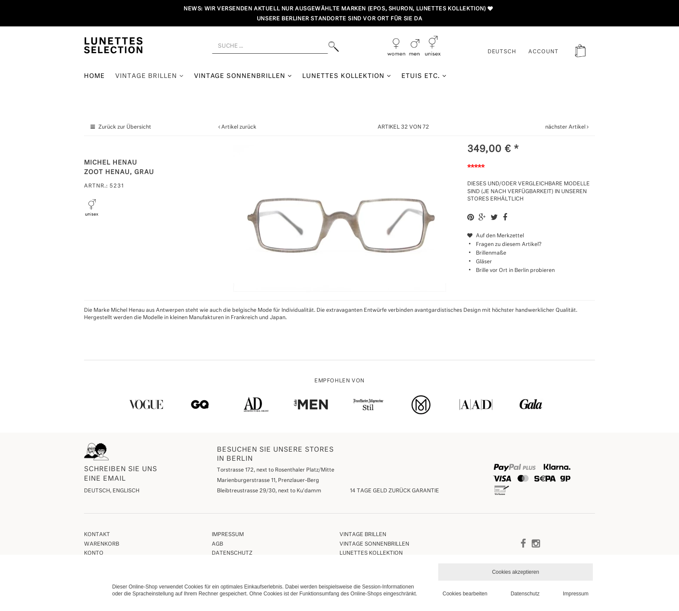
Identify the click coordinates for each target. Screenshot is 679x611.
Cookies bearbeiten (465, 594)
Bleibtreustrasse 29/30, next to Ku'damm (269, 491)
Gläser (484, 262)
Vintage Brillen (149, 76)
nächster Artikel (566, 127)
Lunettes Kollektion (346, 76)
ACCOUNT (543, 52)
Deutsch (502, 52)
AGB (217, 544)
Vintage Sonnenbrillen (243, 76)
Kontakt (97, 534)
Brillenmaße (491, 253)
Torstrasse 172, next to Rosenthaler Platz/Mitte (275, 470)
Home (94, 76)
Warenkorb (101, 544)
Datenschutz (232, 553)
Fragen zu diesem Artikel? (504, 244)
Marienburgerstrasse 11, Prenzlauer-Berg (268, 480)
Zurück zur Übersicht (124, 127)
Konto (93, 553)
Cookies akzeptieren (515, 572)
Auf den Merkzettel (495, 236)
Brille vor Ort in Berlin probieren (515, 270)
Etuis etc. (423, 76)
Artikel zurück (238, 127)
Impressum (228, 534)
